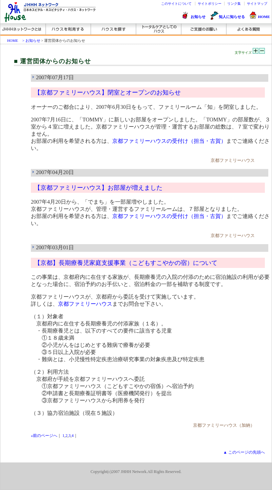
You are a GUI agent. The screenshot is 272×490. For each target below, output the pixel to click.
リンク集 (234, 3)
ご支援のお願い (203, 29)
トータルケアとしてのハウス (158, 29)
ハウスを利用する (68, 29)
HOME (264, 17)
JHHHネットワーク (22, 29)
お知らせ (198, 17)
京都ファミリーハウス (85, 304)
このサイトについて (176, 3)
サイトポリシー (209, 3)
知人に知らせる (232, 17)
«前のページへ (44, 435)
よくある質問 (248, 29)
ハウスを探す (113, 29)
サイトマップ (257, 3)
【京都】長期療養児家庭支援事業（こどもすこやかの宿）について (125, 262)
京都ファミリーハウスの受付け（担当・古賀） (169, 141)
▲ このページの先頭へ (244, 452)
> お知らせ (31, 40)
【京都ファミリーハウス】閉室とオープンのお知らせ (107, 92)
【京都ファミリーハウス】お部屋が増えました (98, 187)
